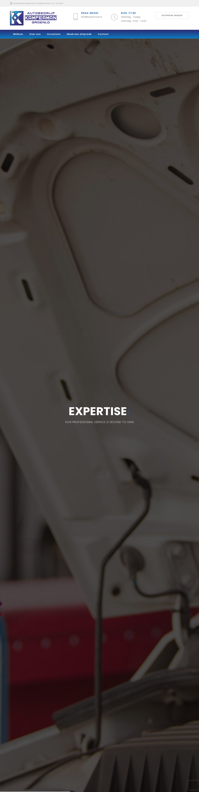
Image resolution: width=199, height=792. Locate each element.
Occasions (54, 34)
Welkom (18, 34)
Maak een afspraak (79, 34)
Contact (103, 34)
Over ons (35, 34)
